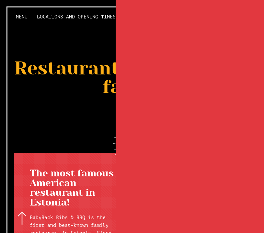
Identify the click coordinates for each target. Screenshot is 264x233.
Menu (22, 17)
